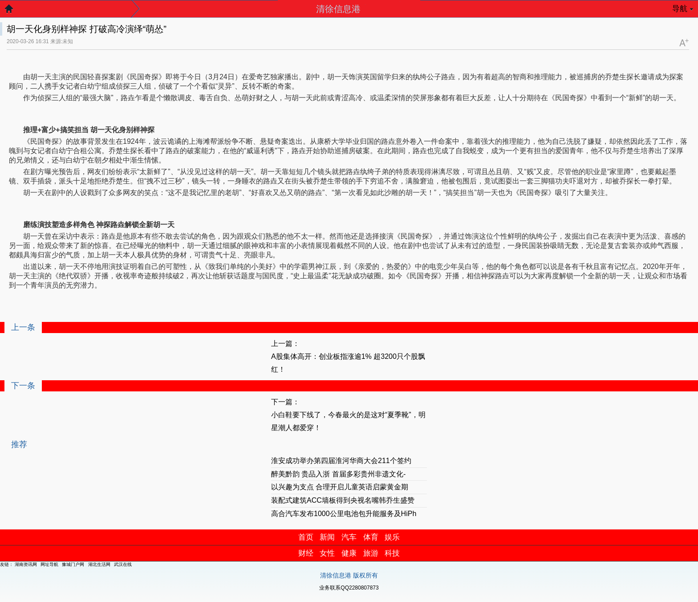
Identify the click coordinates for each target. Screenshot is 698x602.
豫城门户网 (73, 564)
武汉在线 (123, 564)
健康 (349, 553)
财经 (305, 553)
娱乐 (392, 537)
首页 (305, 537)
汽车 (349, 537)
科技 (392, 553)
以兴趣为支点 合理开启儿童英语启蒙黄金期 (339, 487)
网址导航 (49, 564)
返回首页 (13, 11)
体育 (370, 537)
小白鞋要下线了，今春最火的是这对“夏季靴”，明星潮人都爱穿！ (348, 421)
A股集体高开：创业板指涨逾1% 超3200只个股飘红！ (348, 363)
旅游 (370, 553)
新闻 (327, 537)
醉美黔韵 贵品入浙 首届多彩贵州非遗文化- (338, 474)
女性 (327, 553)
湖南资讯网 (26, 564)
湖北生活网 (99, 564)
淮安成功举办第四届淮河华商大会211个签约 (341, 460)
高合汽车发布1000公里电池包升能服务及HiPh (343, 513)
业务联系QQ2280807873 (348, 588)
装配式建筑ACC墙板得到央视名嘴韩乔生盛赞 (342, 500)
